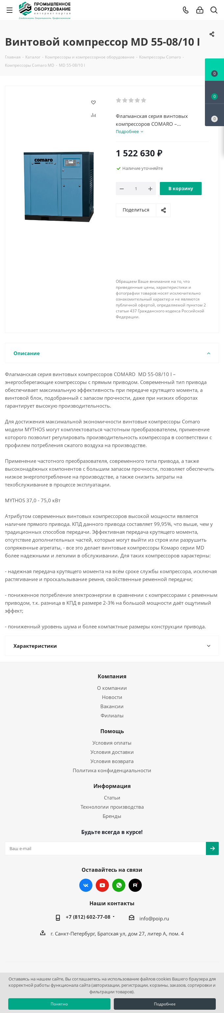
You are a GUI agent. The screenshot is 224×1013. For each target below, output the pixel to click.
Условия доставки (112, 752)
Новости (112, 697)
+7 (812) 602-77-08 (88, 916)
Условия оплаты (112, 742)
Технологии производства (112, 806)
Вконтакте (85, 885)
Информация (112, 786)
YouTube (102, 885)
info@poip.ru (154, 918)
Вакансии (112, 706)
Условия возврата (112, 761)
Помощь (112, 731)
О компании (112, 688)
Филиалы (112, 715)
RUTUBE (135, 885)
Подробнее (165, 1004)
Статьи (112, 797)
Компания (112, 676)
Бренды (112, 816)
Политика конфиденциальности (112, 770)
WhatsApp (118, 885)
